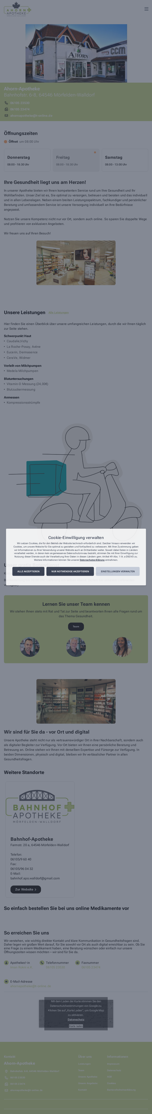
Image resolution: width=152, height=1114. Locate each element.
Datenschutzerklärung (92, 560)
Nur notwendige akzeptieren (70, 571)
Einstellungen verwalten (118, 571)
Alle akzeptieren (28, 571)
